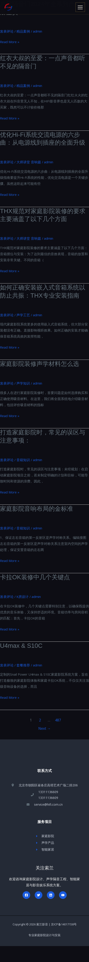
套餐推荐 (23, 665)
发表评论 (7, 31)
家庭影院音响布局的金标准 (36, 508)
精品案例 (23, 31)
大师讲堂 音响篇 (28, 162)
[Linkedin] (51, 895)
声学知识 (23, 383)
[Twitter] (38, 895)
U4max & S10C (21, 645)
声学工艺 (23, 315)
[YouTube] (63, 895)
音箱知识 (23, 460)
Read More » (9, 42)
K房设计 (22, 596)
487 (58, 720)
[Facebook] (26, 895)
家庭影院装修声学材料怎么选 (39, 363)
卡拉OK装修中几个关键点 (35, 577)
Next (44, 728)
